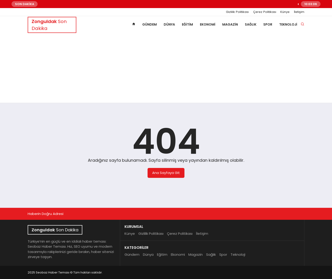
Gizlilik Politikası (237, 12)
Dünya (169, 24)
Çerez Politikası (264, 12)
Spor (267, 24)
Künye (285, 12)
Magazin (230, 24)
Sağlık (250, 24)
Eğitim (187, 24)
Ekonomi (207, 24)
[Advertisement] (166, 68)
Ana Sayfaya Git (166, 172)
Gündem (149, 24)
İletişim (299, 12)
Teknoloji (288, 24)
